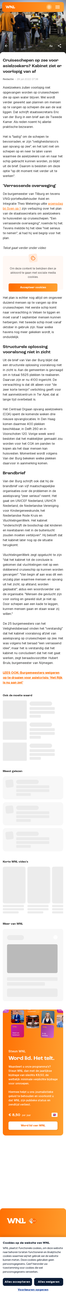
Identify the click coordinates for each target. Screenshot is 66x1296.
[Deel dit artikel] (59, 45)
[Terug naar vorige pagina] (6, 45)
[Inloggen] (49, 7)
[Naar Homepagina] (10, 7)
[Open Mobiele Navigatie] (57, 7)
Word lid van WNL (33, 1125)
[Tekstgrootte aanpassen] (50, 45)
